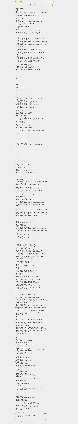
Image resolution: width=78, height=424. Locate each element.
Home (52, 4)
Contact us (53, 7)
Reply (15, 413)
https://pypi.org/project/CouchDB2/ (19, 412)
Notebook (52, 5)
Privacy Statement (17, 421)
